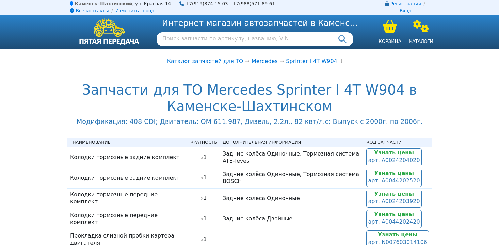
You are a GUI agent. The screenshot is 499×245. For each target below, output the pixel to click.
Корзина (390, 41)
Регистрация (405, 3)
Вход (406, 10)
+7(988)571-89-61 (253, 3)
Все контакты (89, 10)
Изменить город (134, 10)
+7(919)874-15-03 (206, 3)
